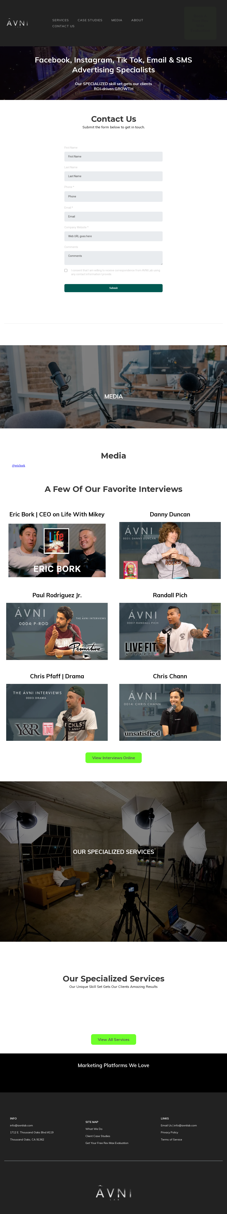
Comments (71, 247)
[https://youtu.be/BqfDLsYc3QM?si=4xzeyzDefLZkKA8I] (57, 550)
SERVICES (60, 20)
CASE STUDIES (90, 20)
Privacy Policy (169, 1132)
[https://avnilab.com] (17, 23)
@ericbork (18, 465)
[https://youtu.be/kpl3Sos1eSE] (57, 712)
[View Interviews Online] (113, 757)
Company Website (76, 227)
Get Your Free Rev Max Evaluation (106, 1143)
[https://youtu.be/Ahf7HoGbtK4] (57, 631)
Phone (69, 187)
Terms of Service (171, 1139)
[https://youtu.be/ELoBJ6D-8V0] (170, 550)
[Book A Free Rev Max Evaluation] (200, 23)
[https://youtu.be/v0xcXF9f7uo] (170, 631)
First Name (71, 147)
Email (68, 207)
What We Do (93, 1129)
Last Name (71, 167)
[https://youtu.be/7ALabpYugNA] (170, 712)
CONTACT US (63, 26)
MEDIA (116, 20)
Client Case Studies (97, 1136)
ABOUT (137, 20)
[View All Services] (113, 1039)
